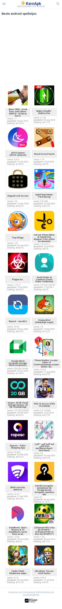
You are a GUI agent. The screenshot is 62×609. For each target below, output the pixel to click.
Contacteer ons (15, 592)
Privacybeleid (29, 592)
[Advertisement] (31, 51)
